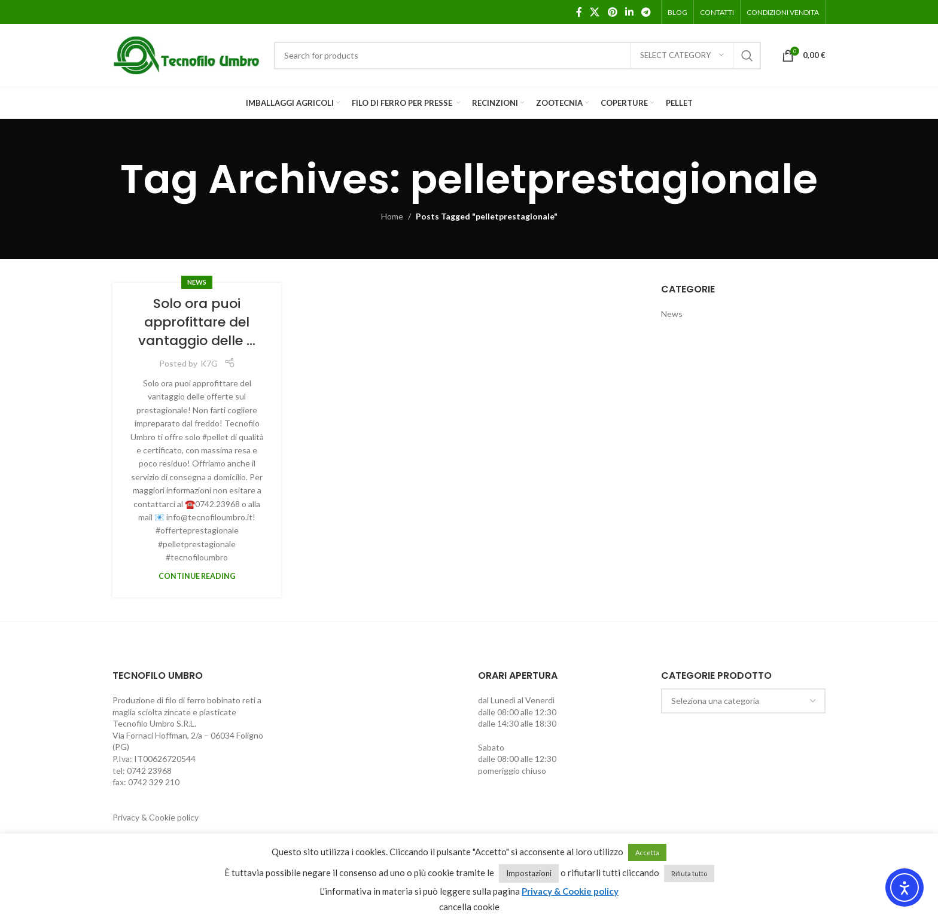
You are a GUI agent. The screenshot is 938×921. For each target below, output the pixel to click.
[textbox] (743, 701)
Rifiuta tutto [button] (689, 873)
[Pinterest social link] (612, 12)
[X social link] (595, 12)
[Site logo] (187, 54)
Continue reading (197, 576)
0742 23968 (149, 771)
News (196, 282)
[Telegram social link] (646, 12)
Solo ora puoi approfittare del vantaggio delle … (196, 322)
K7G (209, 363)
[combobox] (743, 700)
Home (392, 216)
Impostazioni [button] (529, 873)
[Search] (517, 55)
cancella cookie (469, 906)
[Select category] (682, 55)
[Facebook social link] (579, 12)
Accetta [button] (647, 852)
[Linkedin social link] (629, 12)
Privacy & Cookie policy (155, 817)
